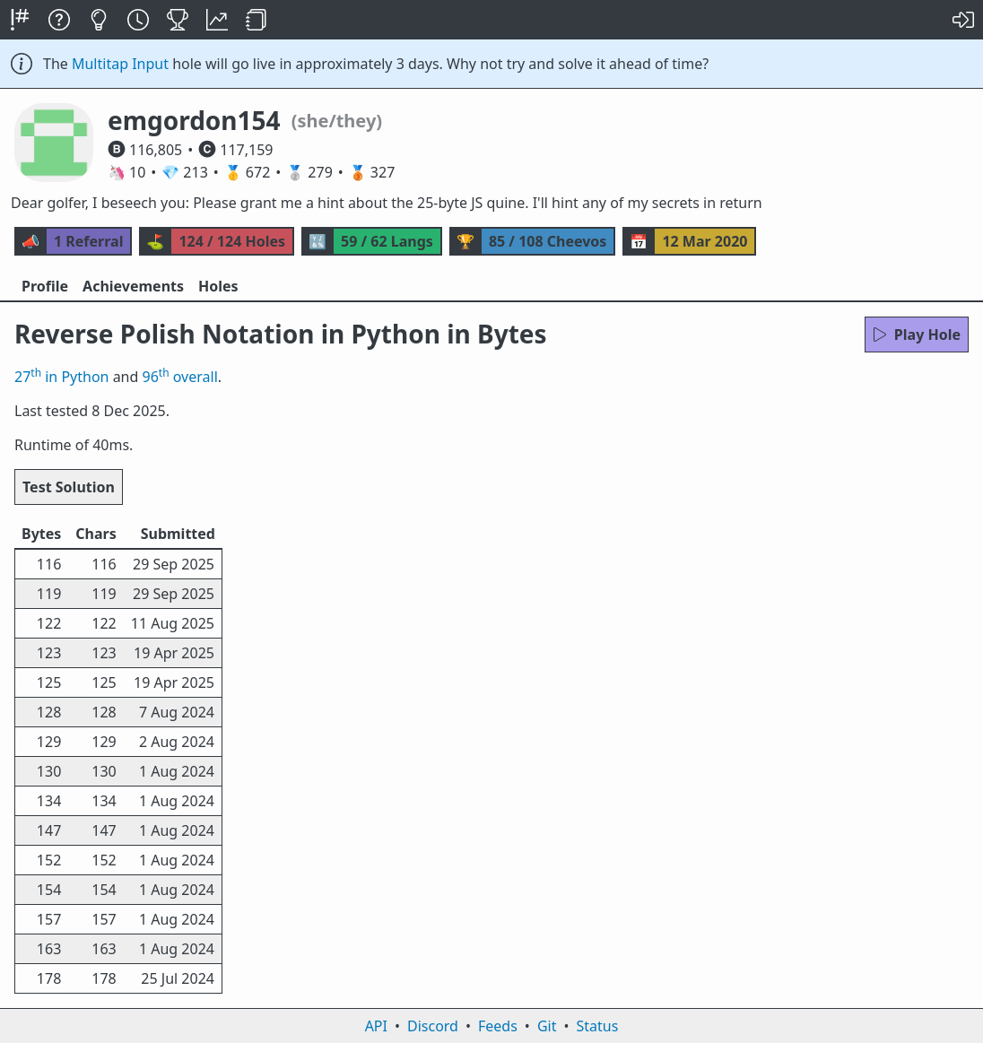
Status (597, 1026)
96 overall (180, 377)
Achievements (133, 286)
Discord (432, 1026)
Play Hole (917, 334)
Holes (218, 286)
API (376, 1026)
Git (547, 1026)
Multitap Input (120, 64)
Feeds (498, 1026)
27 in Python (61, 377)
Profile (45, 286)
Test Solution (68, 487)
